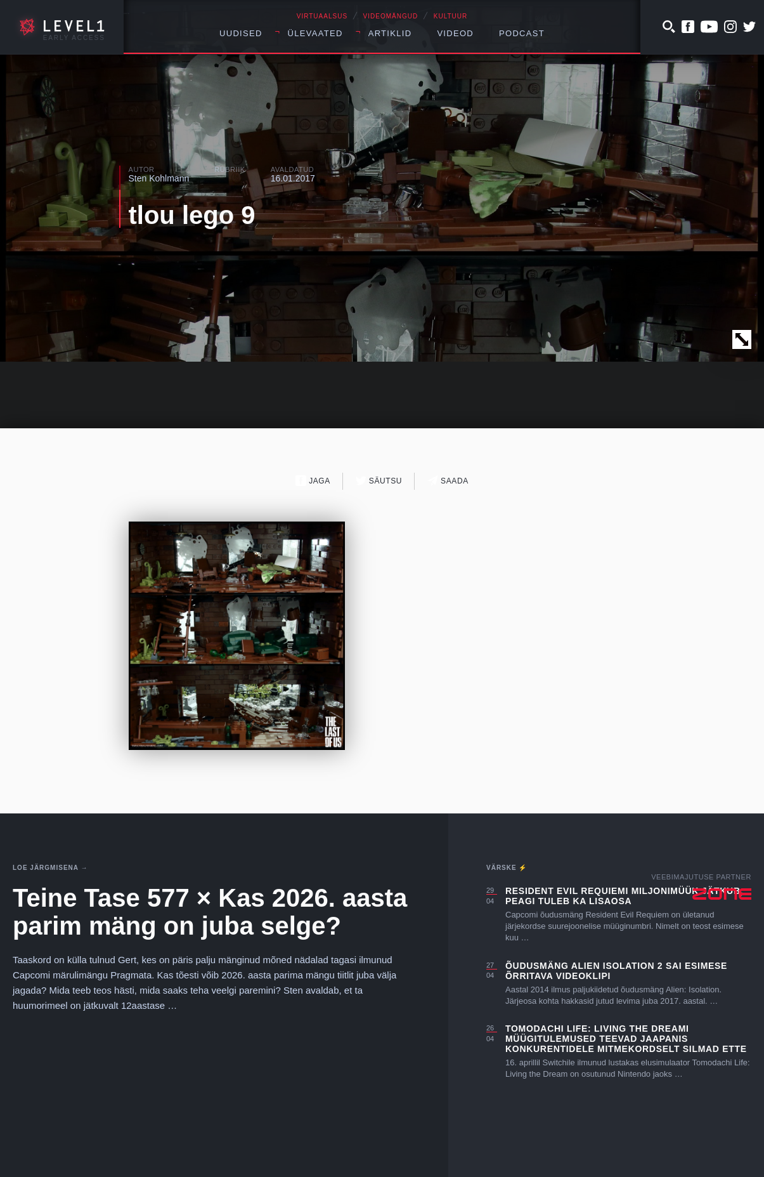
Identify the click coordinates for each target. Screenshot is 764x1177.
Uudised (240, 33)
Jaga (312, 480)
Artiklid (390, 33)
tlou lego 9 (192, 215)
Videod (455, 33)
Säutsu (379, 480)
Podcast (522, 33)
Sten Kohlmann (159, 178)
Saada (448, 480)
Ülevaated (315, 33)
